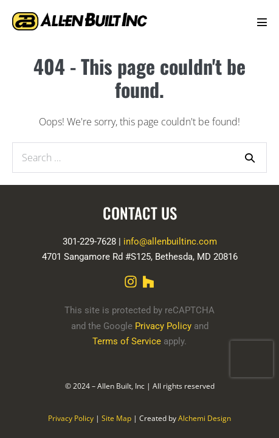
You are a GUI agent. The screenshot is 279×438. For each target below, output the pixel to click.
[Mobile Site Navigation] (262, 22)
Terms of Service (126, 341)
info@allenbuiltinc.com (170, 241)
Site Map (116, 418)
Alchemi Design (204, 418)
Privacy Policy (163, 326)
